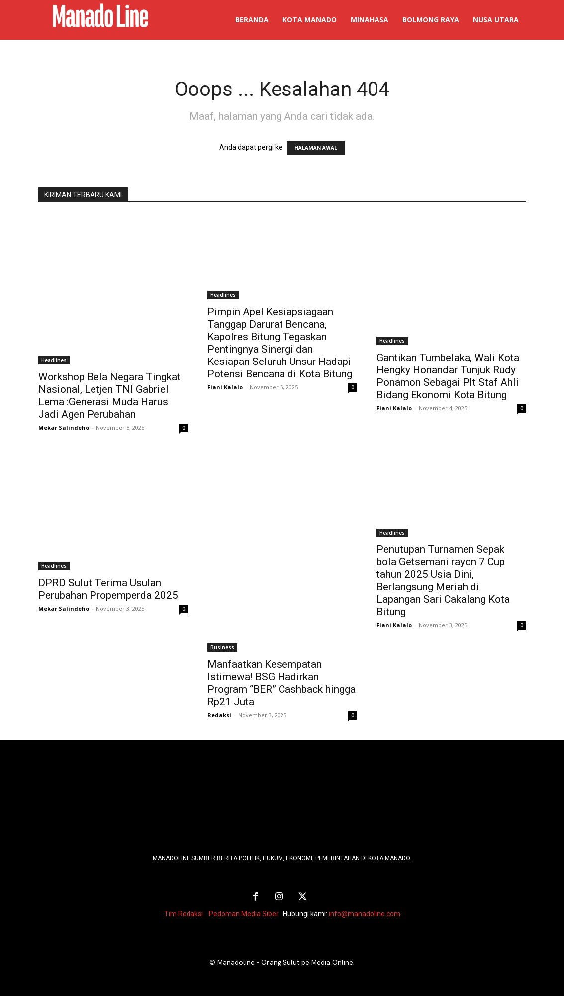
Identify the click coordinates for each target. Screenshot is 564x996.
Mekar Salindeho (63, 427)
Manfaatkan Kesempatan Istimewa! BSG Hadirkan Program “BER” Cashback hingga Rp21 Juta (281, 683)
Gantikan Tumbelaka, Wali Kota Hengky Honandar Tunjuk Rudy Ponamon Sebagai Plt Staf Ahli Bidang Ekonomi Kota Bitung (447, 376)
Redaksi (219, 715)
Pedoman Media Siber (244, 913)
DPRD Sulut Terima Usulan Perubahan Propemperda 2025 (108, 589)
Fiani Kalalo (225, 387)
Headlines (54, 360)
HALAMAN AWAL (315, 148)
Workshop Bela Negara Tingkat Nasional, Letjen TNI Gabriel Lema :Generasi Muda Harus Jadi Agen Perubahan (109, 395)
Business (222, 647)
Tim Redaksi (183, 913)
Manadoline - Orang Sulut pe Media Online (285, 961)
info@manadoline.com (364, 913)
